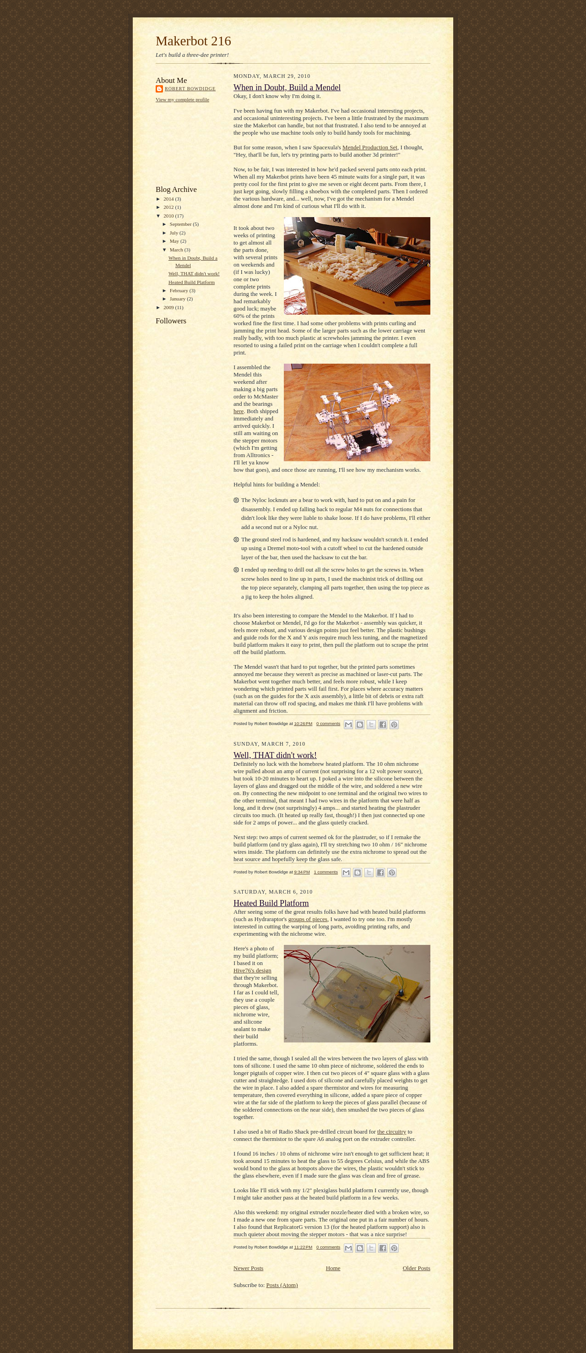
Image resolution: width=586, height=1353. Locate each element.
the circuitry (391, 1131)
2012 (169, 207)
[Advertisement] (197, 143)
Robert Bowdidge (190, 88)
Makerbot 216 (193, 40)
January (178, 298)
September (181, 224)
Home (333, 1268)
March (177, 249)
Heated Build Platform (191, 282)
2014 (169, 199)
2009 (169, 307)
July (174, 232)
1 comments (326, 871)
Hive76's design (252, 970)
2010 (169, 215)
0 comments (328, 723)
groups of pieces (307, 919)
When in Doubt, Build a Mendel (287, 87)
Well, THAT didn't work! (194, 273)
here (238, 411)
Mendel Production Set (369, 147)
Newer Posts (248, 1268)
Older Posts (416, 1268)
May (175, 241)
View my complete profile (182, 99)
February (180, 290)
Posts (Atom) (282, 1285)
